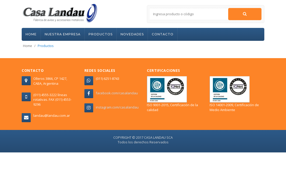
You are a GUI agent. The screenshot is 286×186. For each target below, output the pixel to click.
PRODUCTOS (101, 34)
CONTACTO (162, 34)
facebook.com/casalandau (117, 93)
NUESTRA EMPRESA (63, 34)
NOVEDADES (132, 34)
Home (27, 46)
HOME (31, 34)
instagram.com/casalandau (117, 107)
